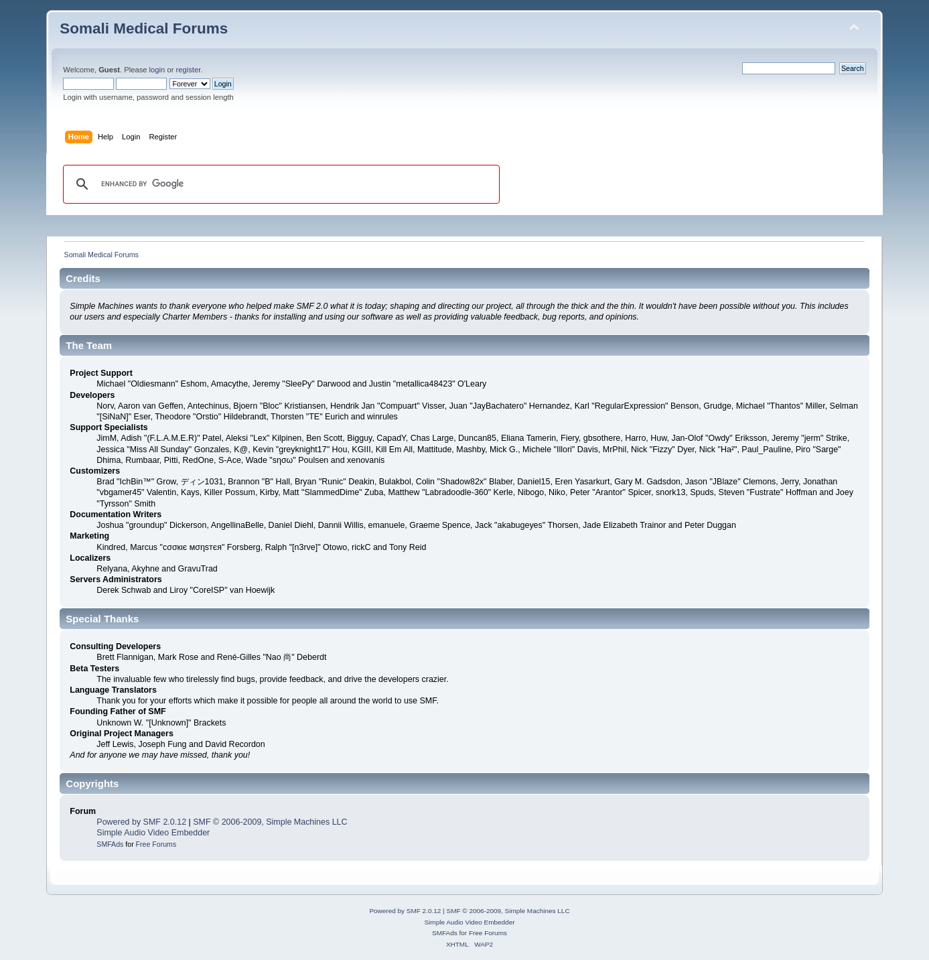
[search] (279, 184)
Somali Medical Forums (144, 28)
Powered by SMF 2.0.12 (141, 822)
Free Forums (156, 844)
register (188, 70)
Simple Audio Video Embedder (153, 832)
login (157, 70)
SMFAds (109, 844)
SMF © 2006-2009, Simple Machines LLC (270, 822)
